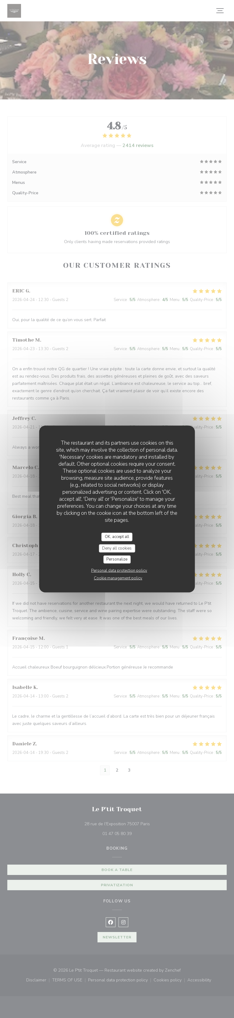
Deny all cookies (117, 548)
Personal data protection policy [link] (119, 570)
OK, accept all (117, 536)
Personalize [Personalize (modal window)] (116, 559)
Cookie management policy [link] (118, 578)
